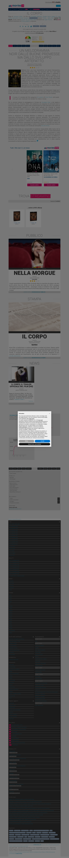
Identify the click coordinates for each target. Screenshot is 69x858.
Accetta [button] (42, 441)
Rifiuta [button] (26, 441)
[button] (49, 413)
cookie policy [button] (31, 418)
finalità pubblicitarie (23, 426)
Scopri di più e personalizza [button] (34, 444)
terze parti (40, 420)
